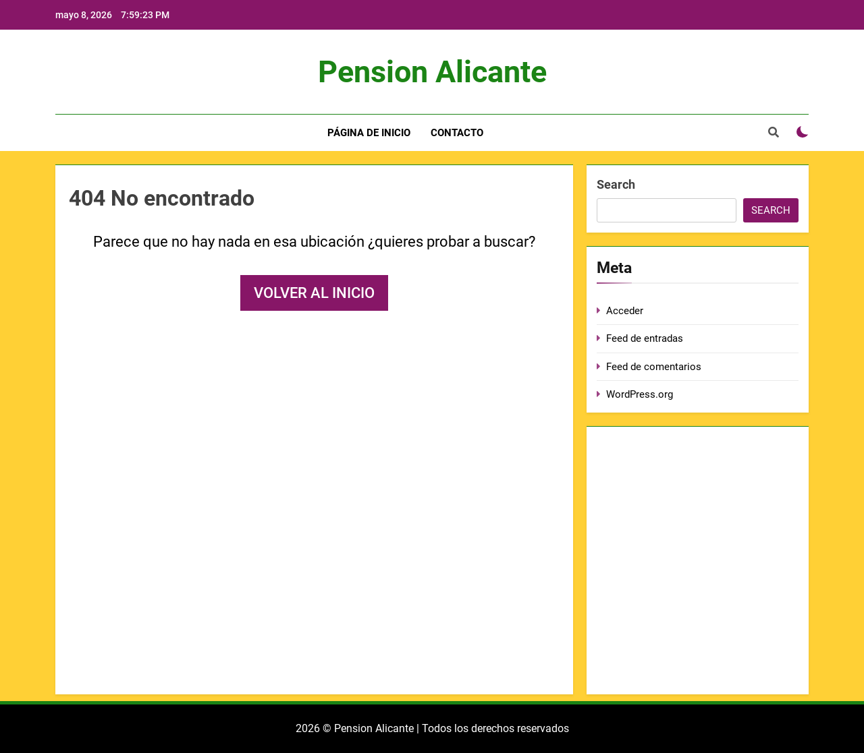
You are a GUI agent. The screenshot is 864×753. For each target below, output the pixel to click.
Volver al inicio (314, 292)
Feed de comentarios (653, 367)
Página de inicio (368, 133)
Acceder (624, 311)
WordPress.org (639, 394)
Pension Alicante (432, 72)
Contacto (457, 133)
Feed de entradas (644, 338)
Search (616, 184)
